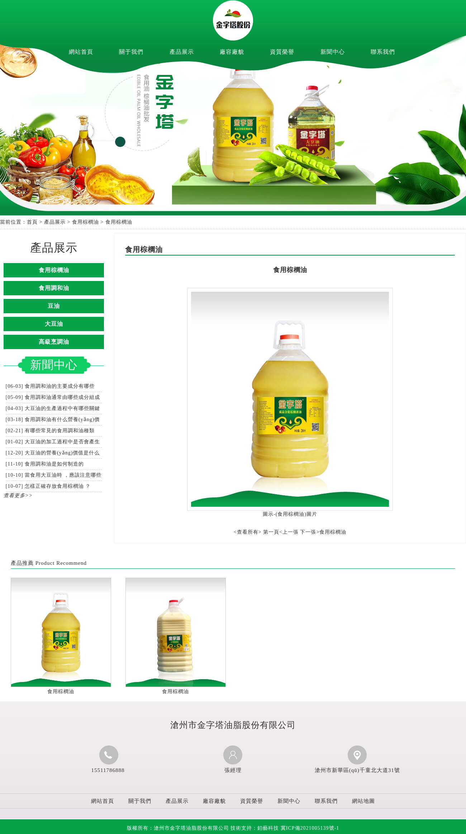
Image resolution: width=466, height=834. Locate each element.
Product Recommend (61, 563)
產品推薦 (22, 563)
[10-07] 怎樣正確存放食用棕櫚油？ (48, 486)
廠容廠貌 (232, 52)
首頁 (32, 222)
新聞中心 (332, 52)
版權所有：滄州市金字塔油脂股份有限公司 (178, 828)
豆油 (54, 306)
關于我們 (131, 52)
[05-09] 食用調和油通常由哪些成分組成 (53, 397)
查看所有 (247, 532)
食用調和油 (54, 288)
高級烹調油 (54, 342)
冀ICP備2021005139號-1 (310, 828)
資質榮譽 (282, 52)
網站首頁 (81, 52)
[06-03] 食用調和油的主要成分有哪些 (50, 386)
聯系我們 (383, 52)
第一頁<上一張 (281, 532)
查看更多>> (18, 495)
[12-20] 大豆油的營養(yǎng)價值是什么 (53, 453)
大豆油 (54, 324)
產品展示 (182, 52)
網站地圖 (363, 801)
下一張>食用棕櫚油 (323, 532)
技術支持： (254, 828)
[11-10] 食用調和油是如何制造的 (45, 464)
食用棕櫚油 (85, 222)
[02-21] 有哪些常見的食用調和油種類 (50, 430)
